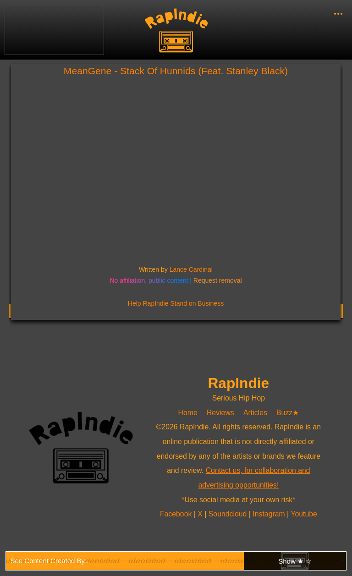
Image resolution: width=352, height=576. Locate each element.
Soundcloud (229, 514)
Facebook (177, 514)
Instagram (270, 514)
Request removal (217, 280)
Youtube (304, 514)
